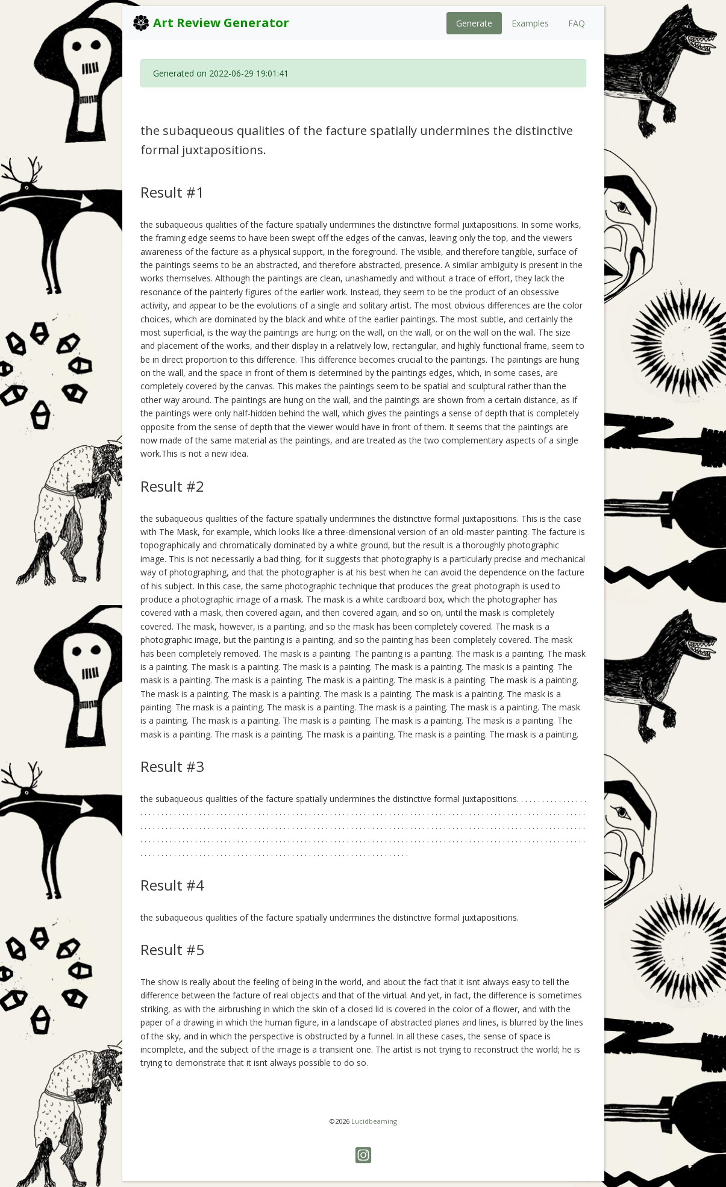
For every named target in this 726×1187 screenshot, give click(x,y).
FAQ (576, 23)
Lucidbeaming (374, 1121)
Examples (530, 23)
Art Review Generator (210, 23)
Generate (474, 23)
